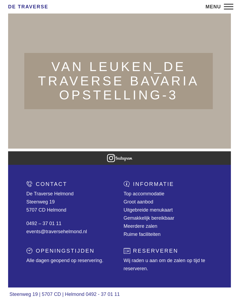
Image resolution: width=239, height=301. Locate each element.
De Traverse (28, 6)
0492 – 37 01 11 (44, 223)
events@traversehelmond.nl (56, 231)
